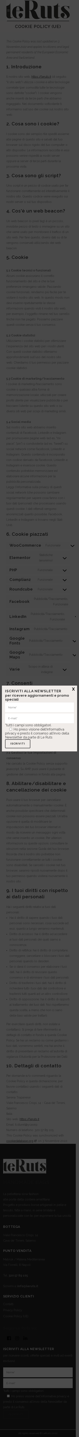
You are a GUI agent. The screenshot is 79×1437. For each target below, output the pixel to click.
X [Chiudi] (73, 689)
